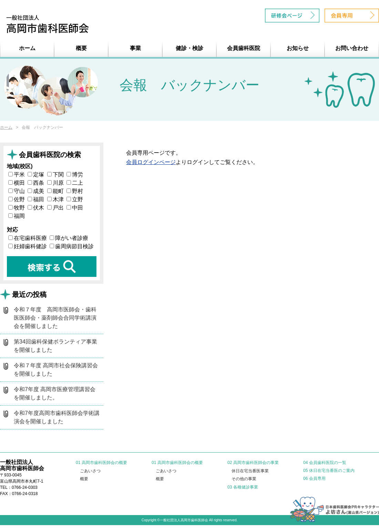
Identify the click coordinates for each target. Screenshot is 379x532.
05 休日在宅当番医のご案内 (329, 470)
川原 (55, 183)
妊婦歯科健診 (27, 246)
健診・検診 (189, 48)
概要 (81, 48)
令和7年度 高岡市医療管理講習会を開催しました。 (54, 393)
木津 (55, 199)
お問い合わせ (351, 48)
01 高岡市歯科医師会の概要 (101, 462)
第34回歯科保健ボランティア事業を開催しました (55, 346)
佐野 (16, 199)
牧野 (16, 208)
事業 (135, 48)
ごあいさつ (90, 470)
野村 (74, 191)
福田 (36, 199)
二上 (74, 183)
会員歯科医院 (243, 48)
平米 (16, 174)
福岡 (16, 216)
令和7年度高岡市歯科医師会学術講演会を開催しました (57, 417)
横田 (16, 183)
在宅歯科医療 (27, 238)
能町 (55, 191)
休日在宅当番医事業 (250, 470)
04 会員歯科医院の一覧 (324, 462)
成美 (36, 191)
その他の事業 (244, 478)
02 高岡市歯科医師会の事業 (253, 462)
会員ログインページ (151, 162)
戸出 (55, 208)
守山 (16, 191)
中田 (74, 208)
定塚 (36, 174)
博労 (74, 174)
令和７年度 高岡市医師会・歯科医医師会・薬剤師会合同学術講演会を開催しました (55, 318)
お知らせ (298, 48)
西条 (36, 183)
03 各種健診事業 (242, 487)
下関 (55, 174)
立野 (74, 199)
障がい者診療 (69, 238)
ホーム (27, 48)
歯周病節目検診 (72, 246)
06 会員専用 (314, 478)
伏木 (36, 208)
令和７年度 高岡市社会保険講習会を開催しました (56, 369)
